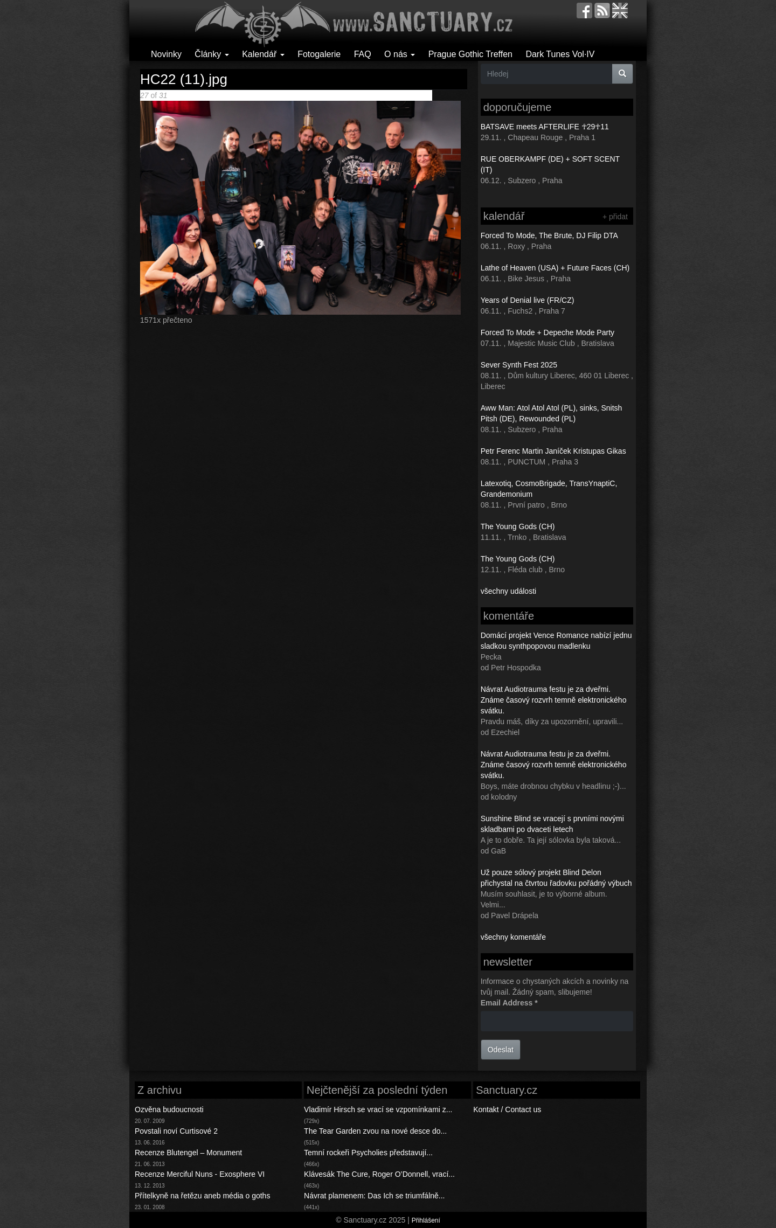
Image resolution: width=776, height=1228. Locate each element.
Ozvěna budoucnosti (169, 1109)
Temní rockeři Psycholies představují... (368, 1152)
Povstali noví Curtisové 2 (176, 1131)
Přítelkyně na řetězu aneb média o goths (202, 1195)
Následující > (308, 95)
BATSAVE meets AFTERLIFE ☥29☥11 (545, 126)
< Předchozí (254, 95)
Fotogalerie (319, 54)
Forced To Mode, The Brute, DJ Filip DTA (549, 235)
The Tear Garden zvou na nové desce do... (375, 1131)
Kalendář (263, 54)
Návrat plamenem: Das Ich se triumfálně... (374, 1195)
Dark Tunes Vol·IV (559, 54)
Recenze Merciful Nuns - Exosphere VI (200, 1174)
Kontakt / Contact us (507, 1109)
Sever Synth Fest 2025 (519, 364)
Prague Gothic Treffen (470, 54)
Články (211, 54)
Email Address (509, 1002)
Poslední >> (350, 95)
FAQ (362, 54)
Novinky (166, 54)
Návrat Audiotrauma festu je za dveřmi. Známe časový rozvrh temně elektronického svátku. (554, 700)
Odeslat (501, 1049)
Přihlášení (426, 1220)
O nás (399, 54)
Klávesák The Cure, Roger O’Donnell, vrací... (379, 1174)
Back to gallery (407, 95)
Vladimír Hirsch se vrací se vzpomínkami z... (378, 1109)
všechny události (509, 591)
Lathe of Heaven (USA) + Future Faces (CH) (555, 267)
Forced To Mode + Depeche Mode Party (547, 332)
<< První (219, 95)
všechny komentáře (513, 937)
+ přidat (615, 216)
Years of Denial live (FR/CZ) (527, 300)
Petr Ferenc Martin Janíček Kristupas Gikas (553, 451)
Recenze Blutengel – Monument (188, 1152)
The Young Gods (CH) (518, 526)
